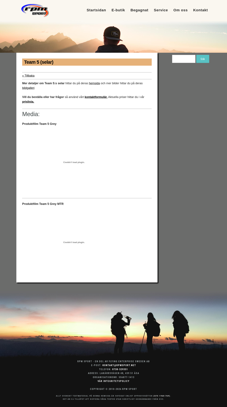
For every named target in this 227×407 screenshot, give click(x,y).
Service (161, 10)
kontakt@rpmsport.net (119, 365)
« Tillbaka (28, 75)
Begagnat (139, 10)
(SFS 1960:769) (161, 396)
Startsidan (96, 10)
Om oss (180, 10)
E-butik (118, 10)
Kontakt (200, 10)
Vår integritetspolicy (114, 381)
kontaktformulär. (96, 97)
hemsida (94, 83)
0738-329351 (120, 369)
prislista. (28, 101)
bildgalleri (28, 88)
